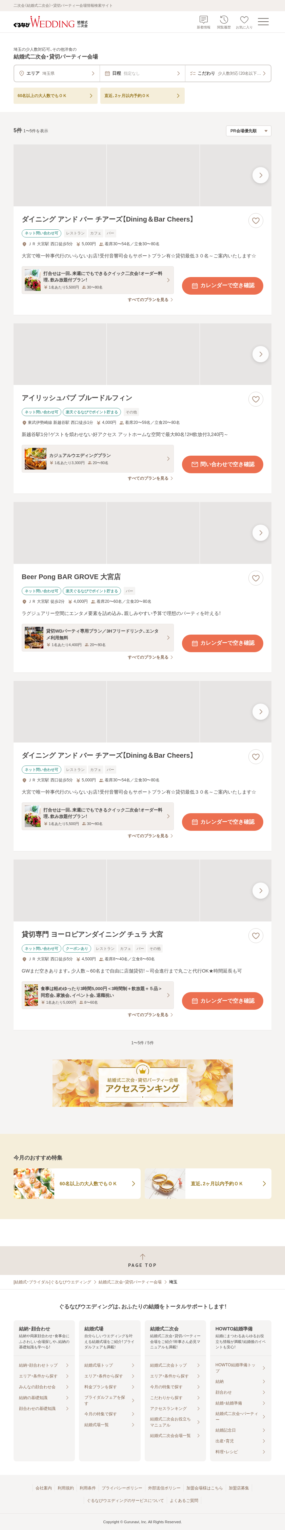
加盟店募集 (239, 1488)
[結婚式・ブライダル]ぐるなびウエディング (52, 1282)
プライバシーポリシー (122, 1488)
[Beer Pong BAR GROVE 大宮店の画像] (142, 533)
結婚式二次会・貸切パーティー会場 (130, 1282)
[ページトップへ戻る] (142, 1260)
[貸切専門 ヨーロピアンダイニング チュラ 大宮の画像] (142, 890)
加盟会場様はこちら (204, 1488)
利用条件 (88, 1488)
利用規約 (66, 1488)
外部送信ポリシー (164, 1488)
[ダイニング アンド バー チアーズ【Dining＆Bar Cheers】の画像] (142, 175)
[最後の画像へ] (260, 175)
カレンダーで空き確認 (223, 286)
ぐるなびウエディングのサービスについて (125, 1500)
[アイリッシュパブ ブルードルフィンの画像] (142, 354)
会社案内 (44, 1488)
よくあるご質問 (184, 1500)
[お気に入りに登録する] (255, 220)
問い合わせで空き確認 (223, 464)
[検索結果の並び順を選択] (248, 130)
